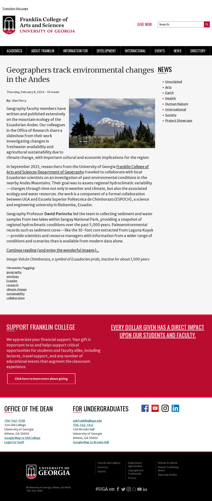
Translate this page (15, 8)
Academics (14, 50)
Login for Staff (14, 442)
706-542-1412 (83, 425)
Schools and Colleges (109, 463)
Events (160, 50)
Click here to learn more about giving (41, 379)
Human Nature (176, 104)
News (177, 50)
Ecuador (12, 281)
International (135, 50)
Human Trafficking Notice (168, 469)
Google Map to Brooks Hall (91, 442)
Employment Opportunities (135, 464)
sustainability (15, 294)
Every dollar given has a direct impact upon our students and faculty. (157, 331)
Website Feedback (167, 463)
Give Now (144, 24)
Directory (198, 50)
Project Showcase (178, 121)
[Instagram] (129, 489)
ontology (12, 276)
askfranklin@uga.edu (87, 420)
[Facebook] (118, 489)
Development (106, 50)
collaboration (15, 298)
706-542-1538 (14, 420)
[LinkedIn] (145, 489)
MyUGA (102, 471)
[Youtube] (139, 489)
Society (170, 115)
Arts (168, 87)
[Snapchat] (134, 489)
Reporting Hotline (167, 474)
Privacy (132, 478)
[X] (123, 489)
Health (170, 98)
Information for (75, 50)
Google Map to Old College (22, 438)
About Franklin (42, 50)
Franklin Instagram (165, 408)
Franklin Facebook (145, 408)
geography (14, 272)
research (12, 285)
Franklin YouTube (155, 408)
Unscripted (173, 82)
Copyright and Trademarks (135, 472)
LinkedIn (176, 408)
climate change (16, 289)
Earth (169, 93)
